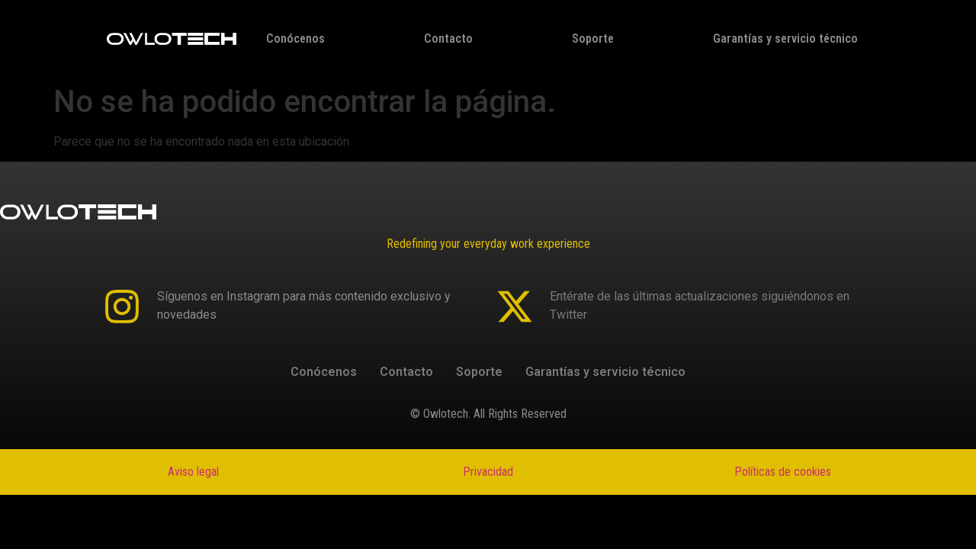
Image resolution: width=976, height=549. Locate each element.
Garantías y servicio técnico (785, 38)
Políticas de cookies (782, 471)
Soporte (593, 38)
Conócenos (295, 38)
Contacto (448, 38)
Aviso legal (193, 471)
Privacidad (488, 471)
